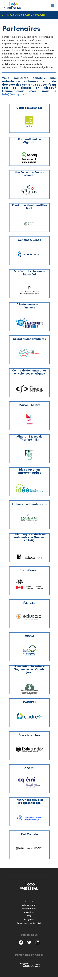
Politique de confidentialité (29, 923)
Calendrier (29, 912)
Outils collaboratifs (29, 908)
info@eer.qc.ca (13, 94)
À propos (29, 901)
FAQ (29, 915)
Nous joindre (29, 919)
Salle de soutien (29, 905)
